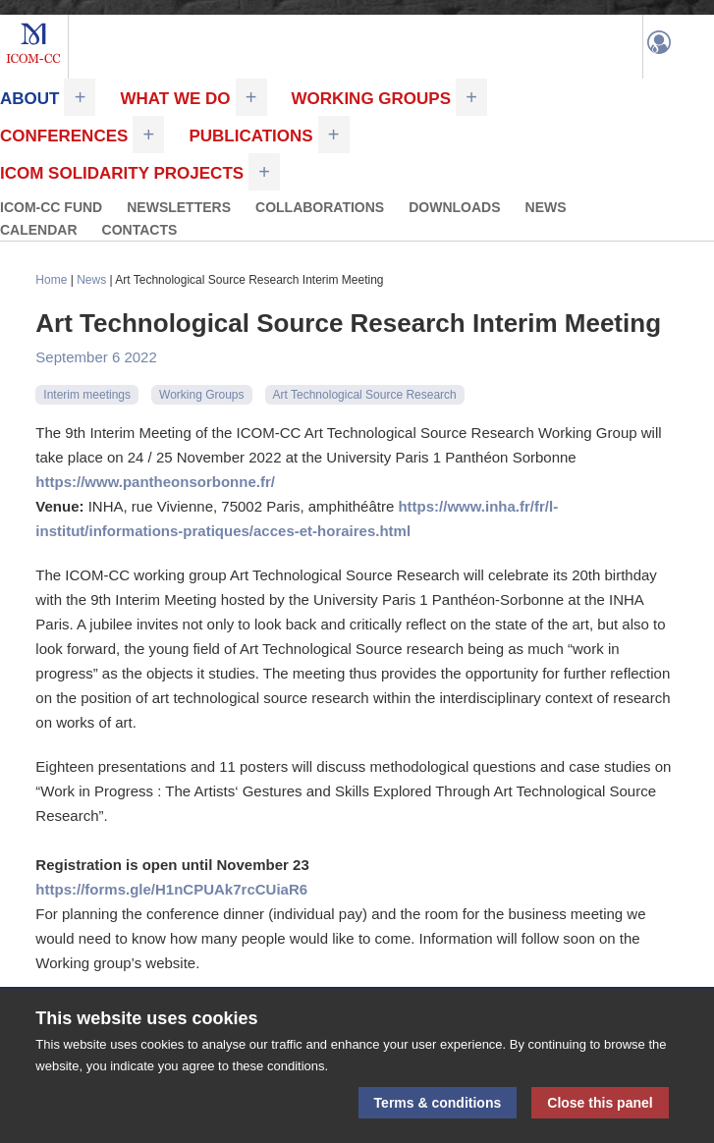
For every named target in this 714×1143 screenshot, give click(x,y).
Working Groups (371, 98)
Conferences (64, 136)
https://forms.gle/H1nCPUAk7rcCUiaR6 (171, 889)
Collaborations (319, 207)
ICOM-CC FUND (51, 207)
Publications (250, 136)
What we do (175, 98)
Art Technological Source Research (365, 395)
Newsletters (179, 207)
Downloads (454, 207)
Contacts (140, 230)
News (546, 207)
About (29, 98)
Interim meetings (87, 395)
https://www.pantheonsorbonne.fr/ (155, 481)
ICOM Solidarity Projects (122, 173)
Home (51, 280)
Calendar (39, 230)
